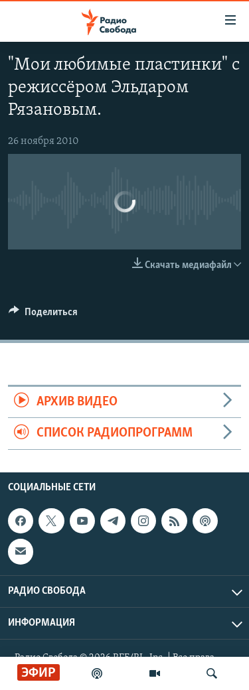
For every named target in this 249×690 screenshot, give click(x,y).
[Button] (43, 315)
